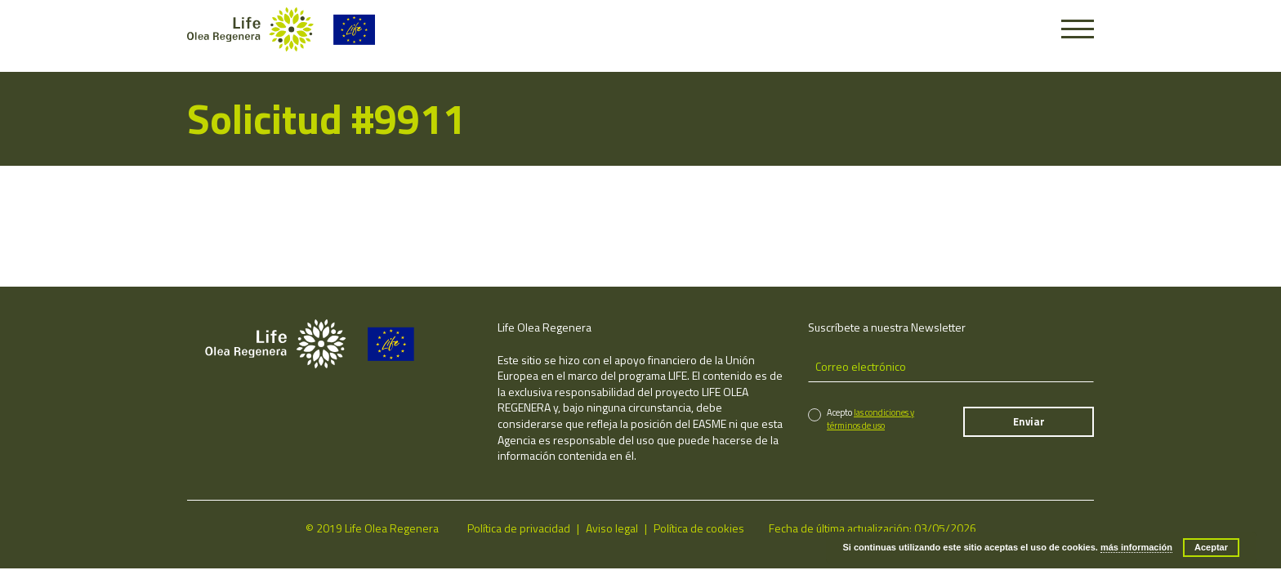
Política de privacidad (518, 528)
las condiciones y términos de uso (870, 418)
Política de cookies (699, 528)
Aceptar (1211, 547)
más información (1136, 547)
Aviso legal (612, 528)
